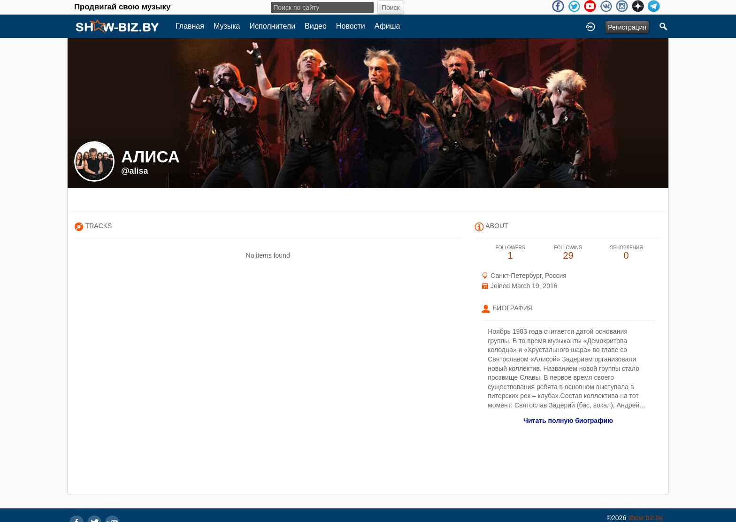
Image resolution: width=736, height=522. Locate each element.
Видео (316, 26)
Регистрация (627, 27)
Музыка (227, 26)
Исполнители (273, 26)
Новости (350, 26)
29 (568, 253)
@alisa (134, 171)
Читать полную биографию (568, 420)
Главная (190, 26)
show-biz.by (645, 518)
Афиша (387, 26)
